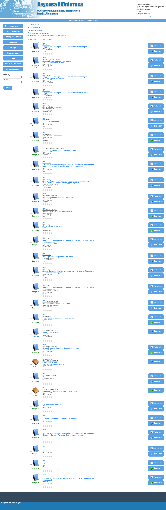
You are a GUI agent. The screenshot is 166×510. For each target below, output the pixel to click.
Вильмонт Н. (47, 120)
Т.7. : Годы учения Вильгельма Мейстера (59, 150)
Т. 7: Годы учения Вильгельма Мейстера (59, 419)
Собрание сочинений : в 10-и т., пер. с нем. (60, 391)
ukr (150, 17)
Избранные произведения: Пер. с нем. (58, 197)
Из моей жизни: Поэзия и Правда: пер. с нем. (61, 348)
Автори (13, 48)
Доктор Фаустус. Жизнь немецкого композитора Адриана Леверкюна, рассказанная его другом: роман (68, 182)
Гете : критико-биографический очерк (58, 257)
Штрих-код (6, 75)
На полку (156, 51)
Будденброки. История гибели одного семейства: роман (66, 93)
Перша (30, 39)
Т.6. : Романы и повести (52, 136)
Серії (13, 58)
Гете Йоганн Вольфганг (50, 195)
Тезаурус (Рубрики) (13, 64)
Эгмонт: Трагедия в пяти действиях (57, 211)
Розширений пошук (13, 37)
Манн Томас (46, 45)
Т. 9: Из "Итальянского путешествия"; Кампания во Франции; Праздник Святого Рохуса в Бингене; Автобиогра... (68, 434)
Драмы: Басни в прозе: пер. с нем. (57, 61)
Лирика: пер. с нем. (50, 332)
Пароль (5, 79)
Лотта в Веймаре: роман (52, 226)
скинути (57, 35)
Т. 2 (44, 464)
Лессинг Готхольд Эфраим (51, 59)
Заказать (156, 45)
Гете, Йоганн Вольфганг (50, 361)
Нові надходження (13, 26)
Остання (49, 39)
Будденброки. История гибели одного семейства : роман (66, 47)
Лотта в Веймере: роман (53, 107)
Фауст (45, 377)
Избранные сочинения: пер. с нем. (57, 303)
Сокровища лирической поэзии (56, 334)
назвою (39, 30)
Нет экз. (34, 366)
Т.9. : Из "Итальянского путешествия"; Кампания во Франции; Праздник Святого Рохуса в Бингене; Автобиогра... (68, 165)
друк (62, 35)
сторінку (44, 35)
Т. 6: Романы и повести (52, 404)
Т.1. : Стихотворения (51, 121)
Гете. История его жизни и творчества (58, 318)
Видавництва (13, 53)
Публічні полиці (13, 69)
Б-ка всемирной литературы (55, 62)
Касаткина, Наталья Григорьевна (53, 148)
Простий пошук (13, 31)
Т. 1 (44, 449)
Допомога (13, 42)
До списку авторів (34, 24)
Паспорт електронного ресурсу (10, 503)
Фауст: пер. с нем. (50, 362)
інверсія (51, 35)
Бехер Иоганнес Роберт (50, 302)
